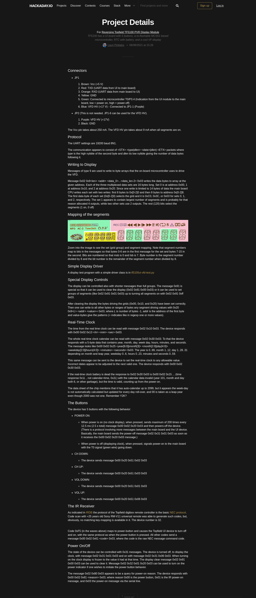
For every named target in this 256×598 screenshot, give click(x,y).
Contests (90, 5)
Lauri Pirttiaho (113, 45)
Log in (220, 5)
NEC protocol (178, 512)
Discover (75, 5)
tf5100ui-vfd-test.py (142, 272)
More (130, 6)
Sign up (204, 5)
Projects (62, 5)
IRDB (89, 512)
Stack (117, 5)
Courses (105, 5)
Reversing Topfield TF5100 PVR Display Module (130, 32)
